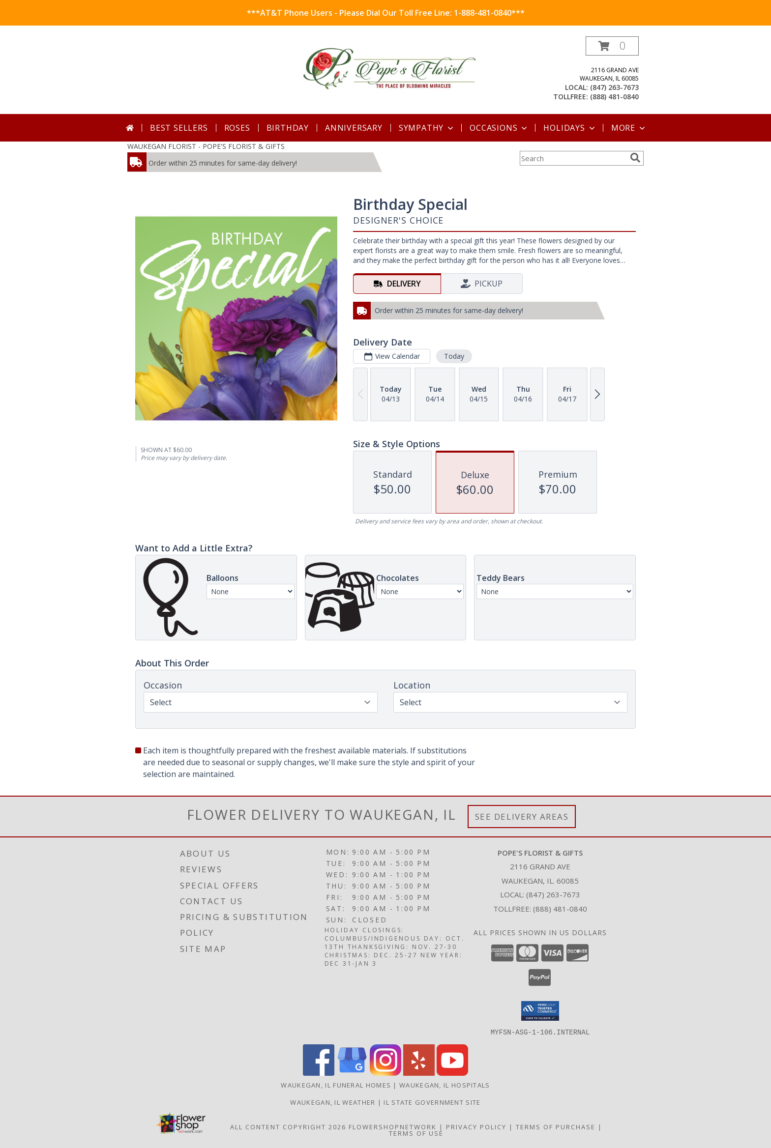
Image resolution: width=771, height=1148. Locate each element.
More (629, 127)
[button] (612, 46)
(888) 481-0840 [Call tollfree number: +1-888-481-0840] (614, 96)
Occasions (499, 127)
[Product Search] (572, 158)
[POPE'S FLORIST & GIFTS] (389, 69)
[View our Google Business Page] (352, 1072)
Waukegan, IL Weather (332, 1101)
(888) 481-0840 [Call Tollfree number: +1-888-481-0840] (560, 909)
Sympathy (427, 127)
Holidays (569, 127)
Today (454, 356)
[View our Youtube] (452, 1072)
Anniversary (354, 127)
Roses (237, 127)
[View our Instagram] (385, 1072)
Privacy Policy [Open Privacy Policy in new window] (476, 1126)
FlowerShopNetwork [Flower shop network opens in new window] (393, 1126)
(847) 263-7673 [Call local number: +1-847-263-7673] (614, 87)
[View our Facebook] (318, 1072)
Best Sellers (179, 127)
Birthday (288, 127)
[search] (635, 157)
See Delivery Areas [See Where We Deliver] (522, 816)
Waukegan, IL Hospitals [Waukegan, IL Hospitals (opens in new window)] (444, 1084)
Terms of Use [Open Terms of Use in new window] (416, 1132)
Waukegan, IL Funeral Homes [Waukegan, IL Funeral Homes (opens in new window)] (336, 1084)
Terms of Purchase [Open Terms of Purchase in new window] (555, 1126)
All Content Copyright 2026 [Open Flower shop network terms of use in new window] (288, 1126)
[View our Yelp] (419, 1072)
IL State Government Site (432, 1101)
